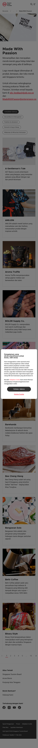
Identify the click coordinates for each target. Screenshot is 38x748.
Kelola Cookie (19, 394)
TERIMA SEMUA (19, 389)
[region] (19, 374)
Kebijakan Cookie (15, 379)
